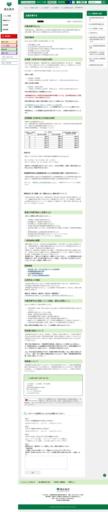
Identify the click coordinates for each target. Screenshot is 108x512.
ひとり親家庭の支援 (67, 7)
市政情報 (5, 25)
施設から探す (4, 42)
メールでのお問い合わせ (32, 393)
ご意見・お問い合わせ (7, 57)
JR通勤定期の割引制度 (96, 65)
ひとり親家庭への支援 (96, 28)
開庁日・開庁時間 (6, 63)
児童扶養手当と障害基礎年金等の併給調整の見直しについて (97, 39)
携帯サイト (72, 484)
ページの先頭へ (104, 478)
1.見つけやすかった (32, 431)
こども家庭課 (55, 7)
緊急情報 (7, 36)
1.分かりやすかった (32, 423)
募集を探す (4, 49)
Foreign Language (29, 2)
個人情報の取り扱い (45, 484)
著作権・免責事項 (59, 484)
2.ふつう (44, 423)
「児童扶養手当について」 (41, 107)
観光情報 (5, 29)
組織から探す (4, 53)
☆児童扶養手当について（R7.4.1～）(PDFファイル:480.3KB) (43, 105)
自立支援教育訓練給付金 (96, 24)
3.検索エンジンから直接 (33, 441)
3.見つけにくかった (55, 431)
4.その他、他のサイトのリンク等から (55, 441)
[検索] (95, 2)
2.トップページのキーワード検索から (55, 439)
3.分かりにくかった (55, 423)
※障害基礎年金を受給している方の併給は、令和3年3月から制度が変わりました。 (50, 295)
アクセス (4, 60)
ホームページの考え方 (28, 484)
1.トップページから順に (33, 439)
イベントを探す (5, 45)
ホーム (26, 7)
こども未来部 (45, 7)
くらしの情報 (7, 16)
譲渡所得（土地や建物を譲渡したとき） (45, 182)
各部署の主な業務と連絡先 (63, 502)
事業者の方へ (7, 20)
